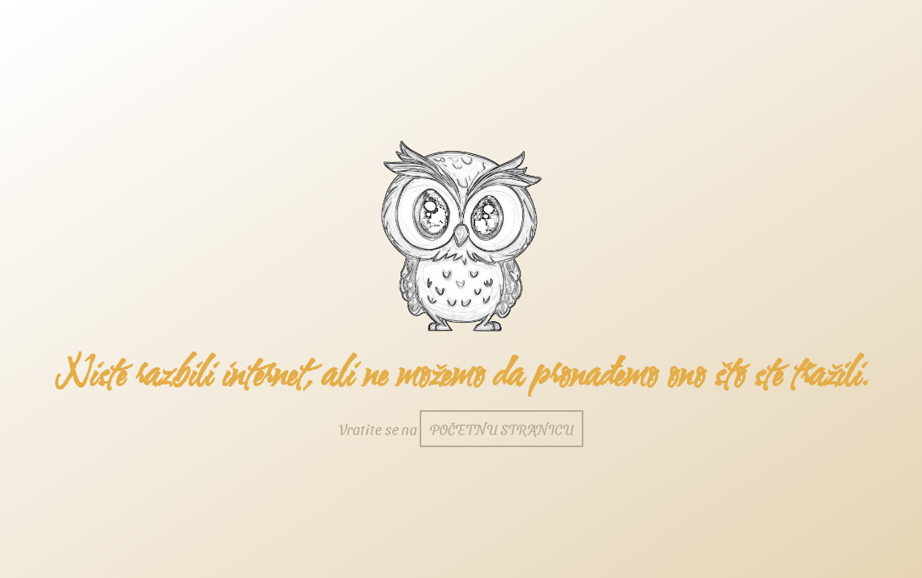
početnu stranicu (501, 429)
